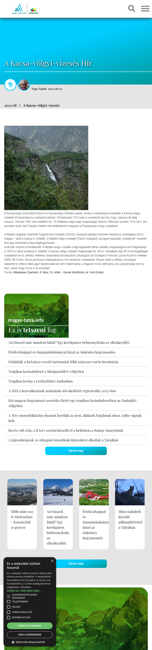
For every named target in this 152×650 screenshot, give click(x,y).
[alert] (30, 601)
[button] (30, 641)
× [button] (52, 561)
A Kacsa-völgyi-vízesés (41, 105)
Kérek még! (76, 450)
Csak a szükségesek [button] (30, 634)
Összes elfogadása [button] (29, 625)
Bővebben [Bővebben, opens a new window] (26, 587)
